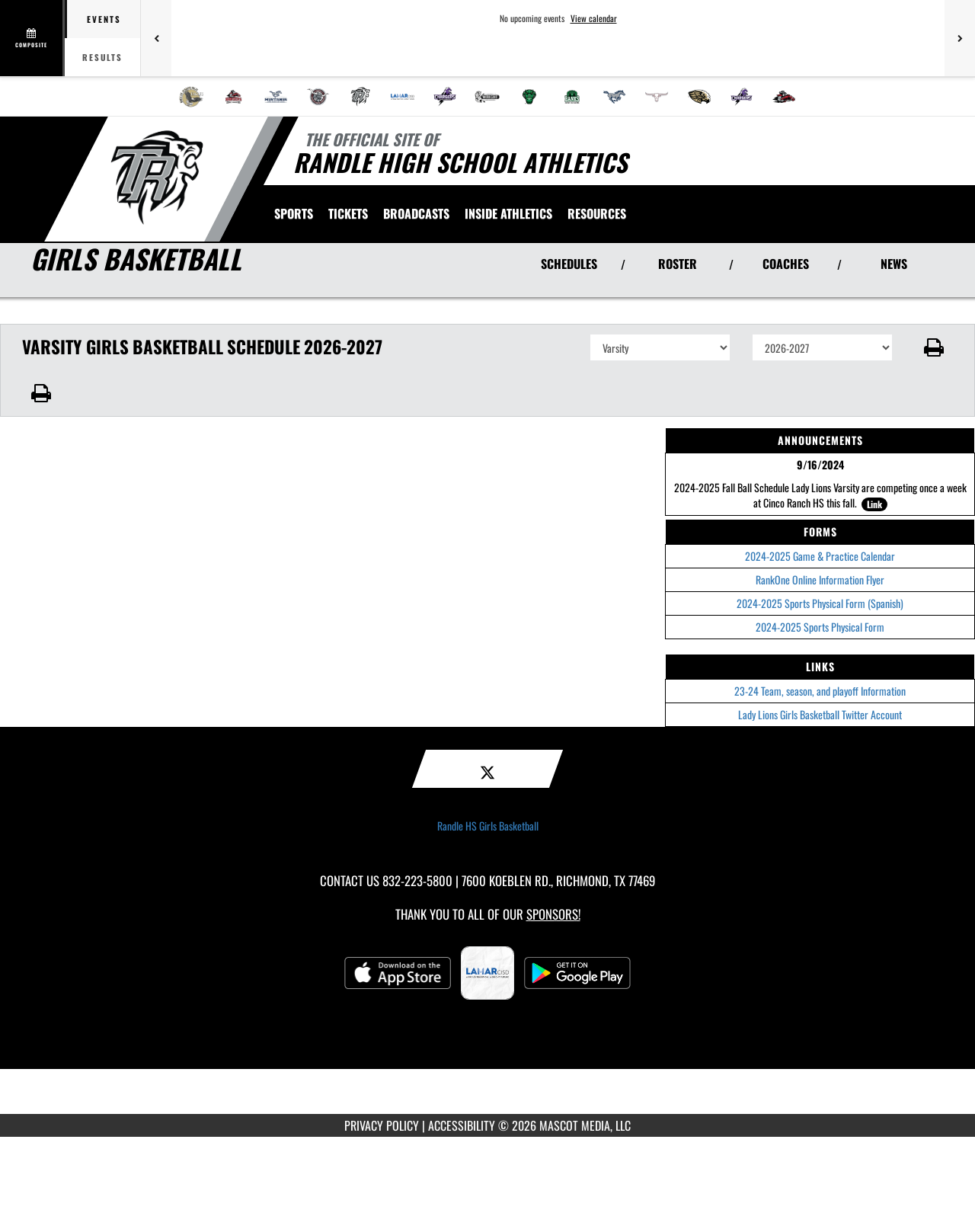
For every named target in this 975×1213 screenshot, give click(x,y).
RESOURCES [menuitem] (596, 213)
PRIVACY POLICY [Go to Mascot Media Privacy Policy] (381, 1125)
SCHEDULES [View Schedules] (569, 263)
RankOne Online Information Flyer (820, 579)
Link (874, 504)
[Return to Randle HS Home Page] (156, 177)
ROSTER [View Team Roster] (677, 263)
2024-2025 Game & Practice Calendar (820, 556)
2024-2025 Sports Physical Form (820, 627)
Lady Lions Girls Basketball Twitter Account (820, 714)
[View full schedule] (32, 38)
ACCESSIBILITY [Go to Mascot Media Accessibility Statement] (461, 1125)
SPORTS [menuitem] (293, 213)
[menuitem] (191, 97)
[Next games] (960, 38)
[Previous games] (156, 38)
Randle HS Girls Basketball (488, 826)
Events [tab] (104, 19)
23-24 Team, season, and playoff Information (820, 691)
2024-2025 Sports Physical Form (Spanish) (820, 603)
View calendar (594, 18)
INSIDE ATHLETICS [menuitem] (508, 213)
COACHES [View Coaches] (785, 263)
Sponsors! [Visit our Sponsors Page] (553, 913)
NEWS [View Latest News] (894, 263)
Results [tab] (102, 57)
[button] (934, 347)
